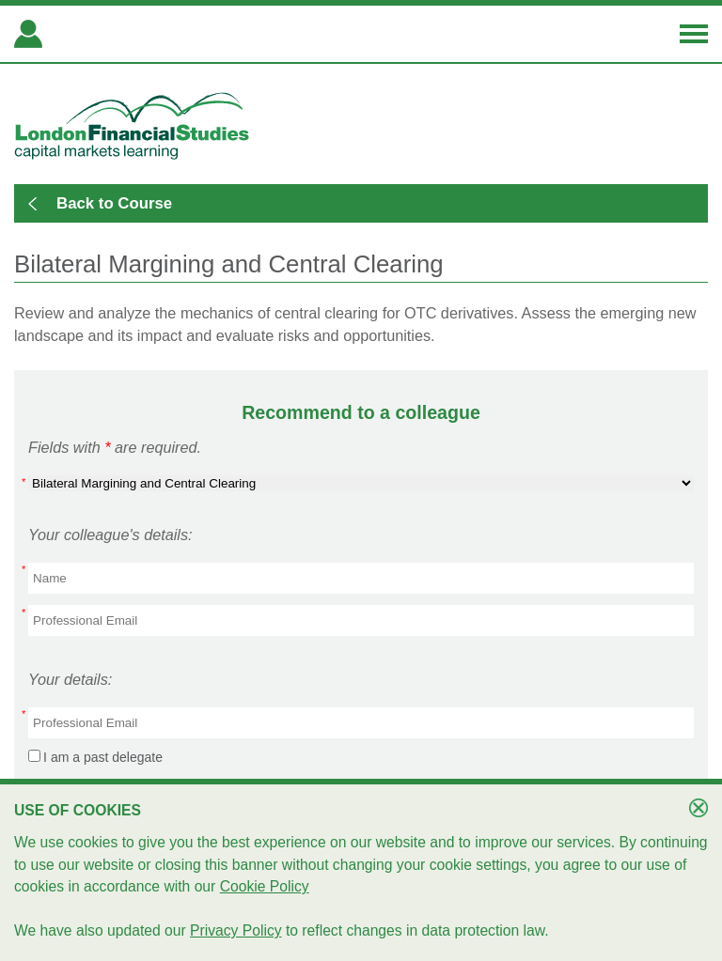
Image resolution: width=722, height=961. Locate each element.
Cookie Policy (264, 886)
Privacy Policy (236, 930)
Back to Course (114, 203)
